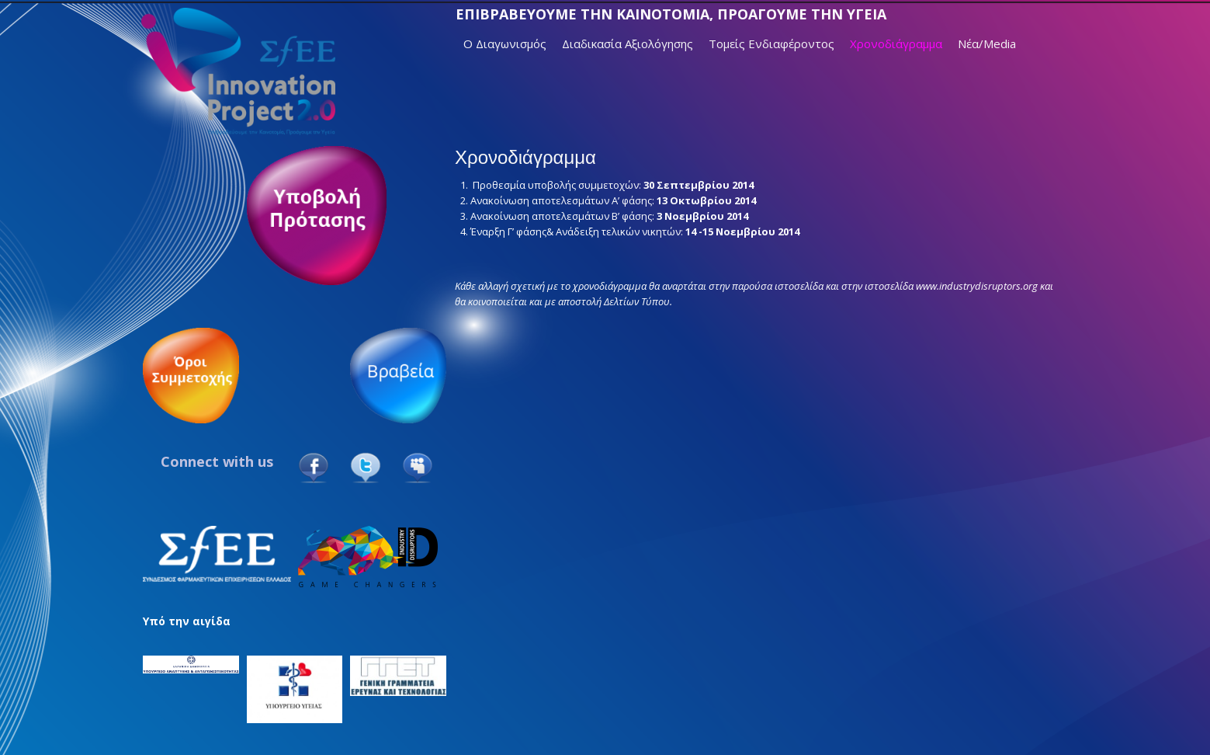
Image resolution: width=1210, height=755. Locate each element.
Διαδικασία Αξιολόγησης (627, 43)
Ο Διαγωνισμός (504, 43)
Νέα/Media (987, 43)
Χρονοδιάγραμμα (896, 43)
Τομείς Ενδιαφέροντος (771, 43)
